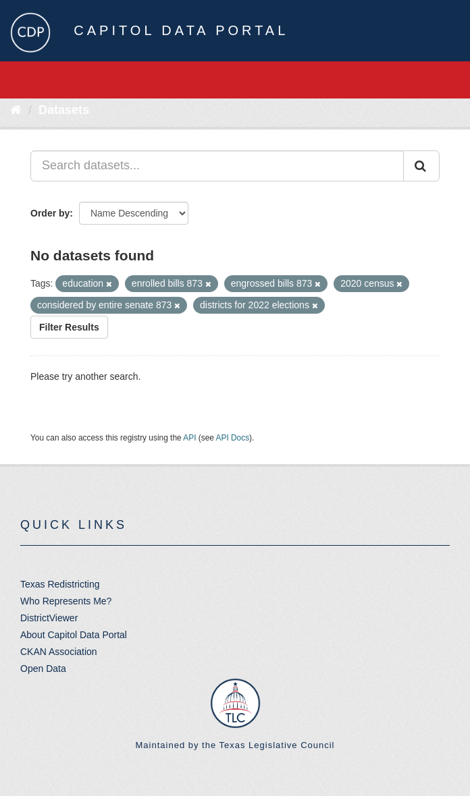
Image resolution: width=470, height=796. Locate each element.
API (189, 438)
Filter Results (69, 327)
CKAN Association (58, 651)
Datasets (63, 110)
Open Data (43, 668)
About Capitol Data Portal (73, 634)
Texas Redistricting (60, 584)
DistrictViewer (49, 618)
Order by (50, 213)
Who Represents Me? (65, 601)
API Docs (233, 438)
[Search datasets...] (217, 165)
